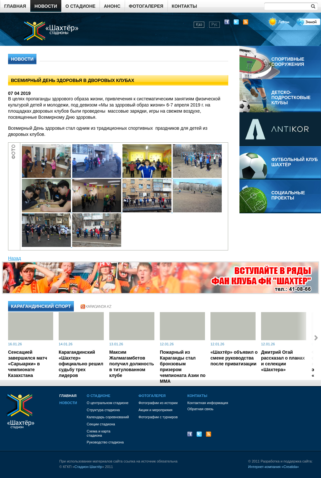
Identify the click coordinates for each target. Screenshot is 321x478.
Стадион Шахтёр (88, 467)
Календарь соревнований (108, 417)
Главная (15, 6)
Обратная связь (200, 409)
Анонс (112, 6)
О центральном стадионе (108, 403)
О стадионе (80, 6)
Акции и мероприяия (155, 410)
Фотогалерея (146, 6)
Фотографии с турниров (158, 417)
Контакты (184, 6)
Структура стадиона (103, 410)
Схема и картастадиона (98, 433)
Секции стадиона (101, 424)
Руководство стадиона (105, 442)
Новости (45, 6)
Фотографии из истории (158, 403)
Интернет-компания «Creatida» (273, 467)
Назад (14, 258)
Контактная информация (207, 403)
